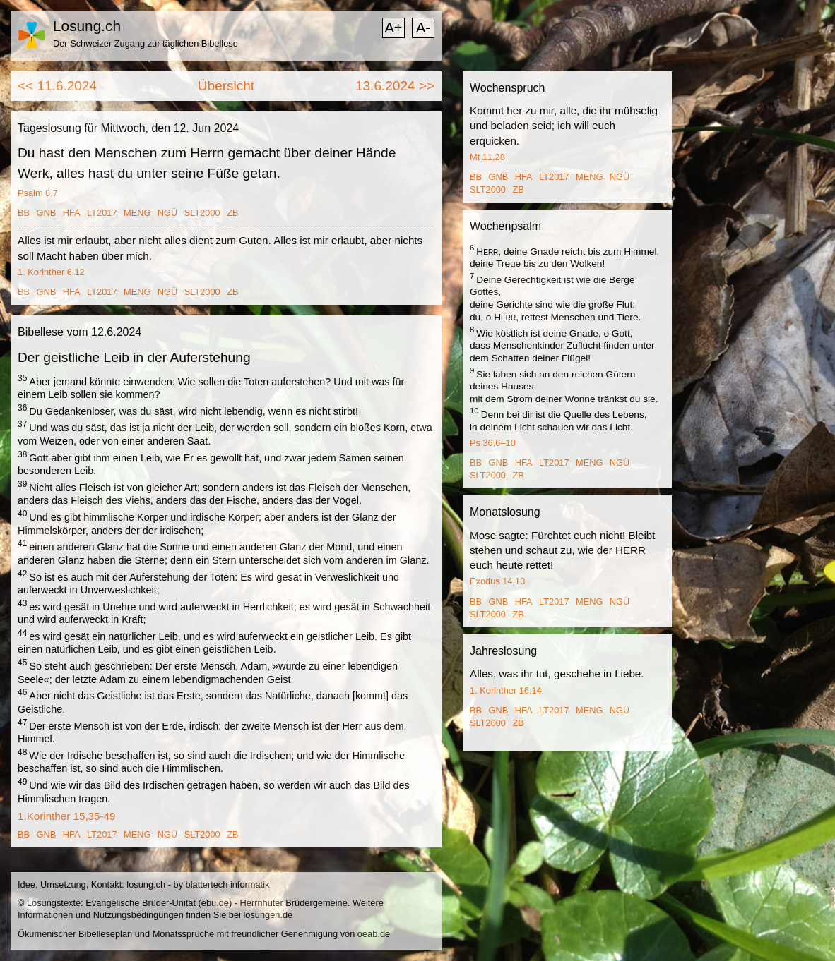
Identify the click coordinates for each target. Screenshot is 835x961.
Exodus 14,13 (497, 581)
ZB (232, 212)
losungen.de (267, 914)
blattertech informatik (228, 884)
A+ (393, 27)
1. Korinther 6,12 (51, 272)
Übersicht (226, 85)
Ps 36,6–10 (493, 442)
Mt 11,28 (487, 157)
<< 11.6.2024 (57, 85)
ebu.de (215, 902)
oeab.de (373, 934)
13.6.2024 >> (394, 85)
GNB (47, 212)
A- (423, 27)
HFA (72, 212)
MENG (137, 212)
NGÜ (167, 212)
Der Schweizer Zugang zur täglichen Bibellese (145, 43)
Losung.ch (87, 26)
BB (24, 212)
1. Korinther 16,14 (506, 690)
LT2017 (102, 212)
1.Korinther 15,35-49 (66, 816)
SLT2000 (202, 212)
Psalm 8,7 (38, 193)
